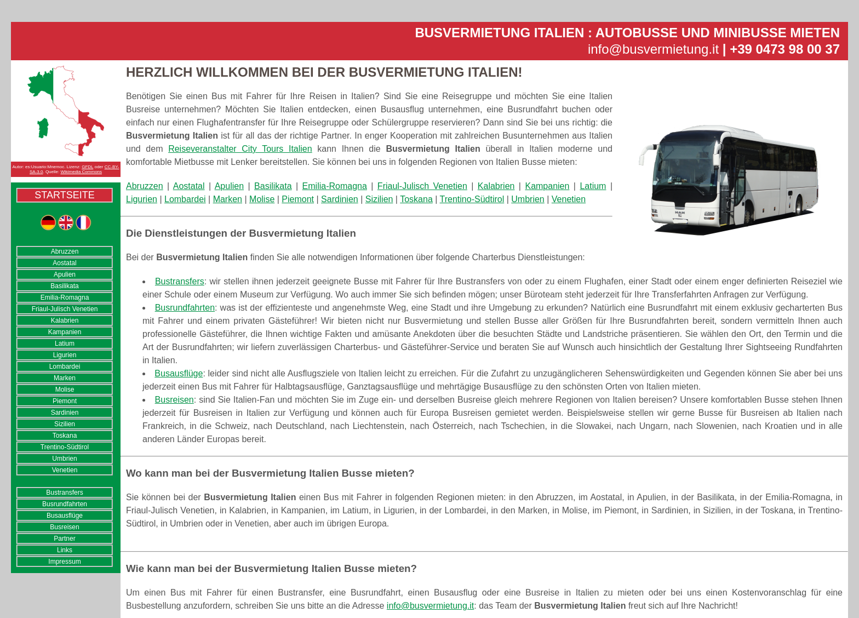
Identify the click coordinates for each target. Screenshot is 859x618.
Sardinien (65, 412)
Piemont (65, 401)
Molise (65, 389)
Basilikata (64, 286)
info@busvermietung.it (653, 49)
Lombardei (65, 366)
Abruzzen (65, 251)
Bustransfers (64, 492)
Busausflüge (65, 515)
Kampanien (65, 332)
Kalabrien (65, 320)
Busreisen (64, 527)
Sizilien (64, 424)
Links (64, 550)
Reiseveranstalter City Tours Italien (240, 148)
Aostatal (64, 263)
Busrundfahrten (64, 504)
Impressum (64, 561)
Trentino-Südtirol (65, 447)
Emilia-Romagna (65, 297)
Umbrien (64, 458)
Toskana (65, 435)
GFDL (87, 166)
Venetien (65, 470)
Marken (65, 378)
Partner (64, 538)
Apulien (65, 274)
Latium (65, 343)
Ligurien (65, 355)
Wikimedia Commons (81, 171)
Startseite (64, 195)
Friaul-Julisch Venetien (65, 309)
